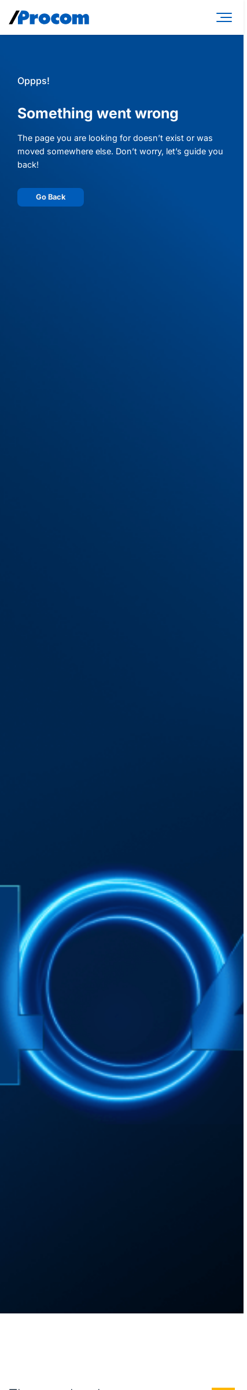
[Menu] (226, 17)
